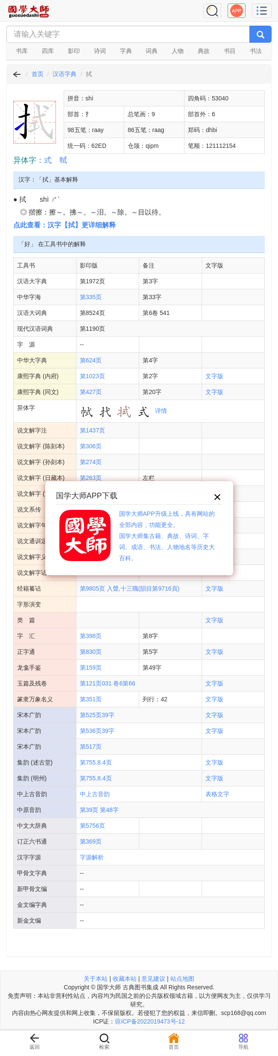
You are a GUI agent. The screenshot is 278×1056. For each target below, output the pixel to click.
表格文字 (217, 794)
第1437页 (92, 430)
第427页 (91, 391)
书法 (256, 50)
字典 (126, 50)
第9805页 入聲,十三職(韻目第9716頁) (129, 588)
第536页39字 (97, 730)
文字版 (214, 376)
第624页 (91, 360)
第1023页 (92, 376)
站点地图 (182, 978)
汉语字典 (64, 74)
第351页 (91, 699)
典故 (204, 50)
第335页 (91, 297)
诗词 (100, 50)
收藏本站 (125, 978)
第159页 (91, 667)
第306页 (91, 446)
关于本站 (96, 978)
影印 (74, 50)
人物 (178, 50)
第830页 (91, 651)
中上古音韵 (95, 794)
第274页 (91, 462)
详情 (161, 410)
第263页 (91, 477)
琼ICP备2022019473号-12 (149, 1021)
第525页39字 (97, 715)
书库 (22, 50)
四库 (48, 50)
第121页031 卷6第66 (107, 683)
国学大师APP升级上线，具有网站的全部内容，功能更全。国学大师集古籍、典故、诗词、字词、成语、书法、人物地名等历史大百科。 (167, 536)
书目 (230, 50)
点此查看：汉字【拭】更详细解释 (64, 225)
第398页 (91, 635)
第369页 (91, 841)
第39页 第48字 (99, 809)
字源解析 (92, 857)
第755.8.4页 (96, 762)
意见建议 (153, 978)
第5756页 (92, 825)
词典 (152, 50)
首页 (38, 74)
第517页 (91, 746)
